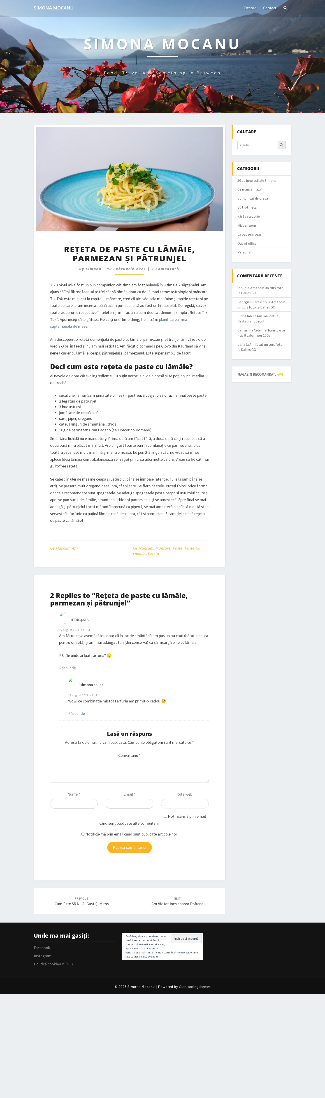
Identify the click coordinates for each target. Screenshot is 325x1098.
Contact (269, 7)
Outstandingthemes (195, 986)
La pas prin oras (249, 234)
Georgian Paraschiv (252, 302)
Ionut (241, 287)
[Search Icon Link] (285, 8)
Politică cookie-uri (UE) (53, 964)
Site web (185, 794)
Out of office (246, 243)
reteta (153, 553)
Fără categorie (248, 216)
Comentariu (129, 755)
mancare (163, 548)
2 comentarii (165, 268)
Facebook (42, 947)
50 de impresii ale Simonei (257, 180)
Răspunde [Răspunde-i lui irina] (67, 667)
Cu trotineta (247, 207)
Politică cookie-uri (149, 956)
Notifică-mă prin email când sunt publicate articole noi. (131, 834)
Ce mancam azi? (64, 548)
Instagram (42, 955)
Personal (244, 252)
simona (94, 268)
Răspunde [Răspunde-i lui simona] (76, 713)
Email (129, 794)
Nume (73, 794)
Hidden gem (246, 225)
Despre (250, 7)
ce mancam (143, 548)
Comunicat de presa (252, 198)
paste (177, 548)
